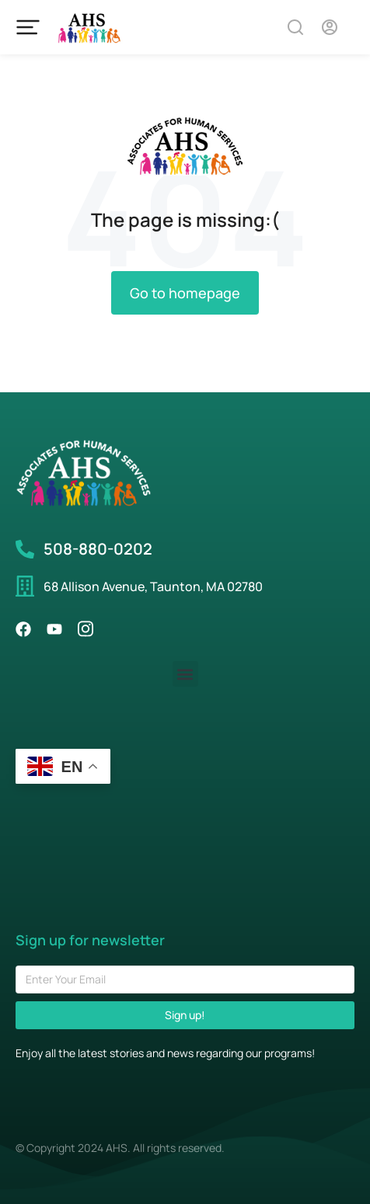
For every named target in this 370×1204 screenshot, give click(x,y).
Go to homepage (185, 293)
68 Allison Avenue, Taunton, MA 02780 (153, 586)
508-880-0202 (98, 548)
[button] (185, 674)
